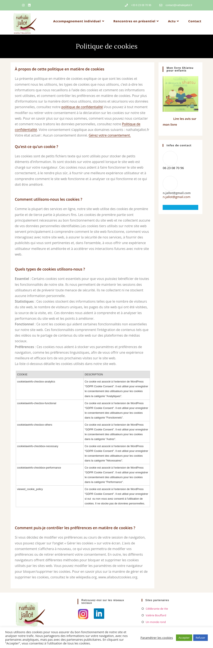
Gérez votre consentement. (110, 135)
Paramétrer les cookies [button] (156, 637)
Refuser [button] (200, 637)
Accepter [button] (183, 637)
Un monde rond (156, 622)
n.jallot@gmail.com (176, 197)
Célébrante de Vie (157, 608)
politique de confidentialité (82, 107)
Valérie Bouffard (156, 615)
